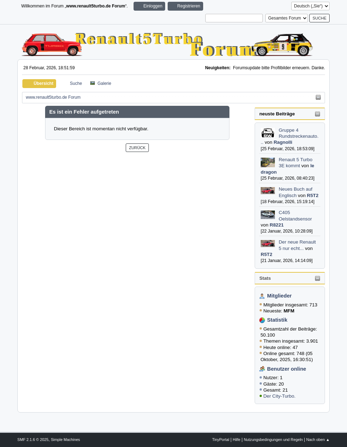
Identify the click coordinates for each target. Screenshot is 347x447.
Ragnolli (282, 142)
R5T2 (313, 195)
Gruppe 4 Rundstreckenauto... (290, 136)
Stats (265, 278)
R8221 (276, 225)
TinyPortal (220, 439)
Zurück (137, 148)
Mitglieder (279, 296)
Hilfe (236, 439)
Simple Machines (65, 439)
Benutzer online (286, 369)
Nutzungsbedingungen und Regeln (273, 439)
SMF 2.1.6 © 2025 (33, 439)
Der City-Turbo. (279, 396)
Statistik (277, 320)
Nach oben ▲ (318, 439)
